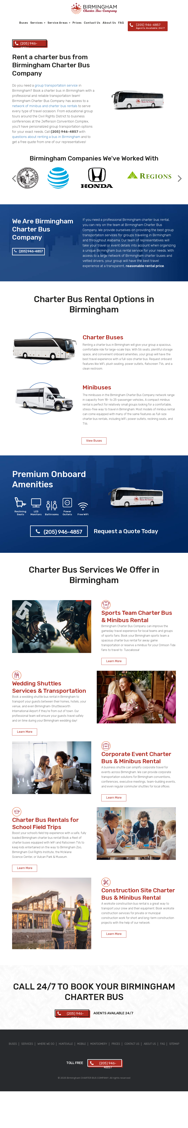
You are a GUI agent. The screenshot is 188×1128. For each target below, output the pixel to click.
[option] (27, 178)
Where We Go (45, 1043)
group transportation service (56, 85)
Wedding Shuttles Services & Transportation (49, 687)
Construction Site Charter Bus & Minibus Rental (138, 894)
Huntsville (66, 1043)
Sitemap (174, 1043)
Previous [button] (14, 175)
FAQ (121, 22)
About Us (109, 22)
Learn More (114, 661)
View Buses (94, 440)
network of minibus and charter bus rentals (44, 106)
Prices (77, 22)
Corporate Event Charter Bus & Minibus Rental (136, 758)
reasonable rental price (145, 266)
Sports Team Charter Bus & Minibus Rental (136, 616)
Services (37, 22)
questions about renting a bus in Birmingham (46, 137)
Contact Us (92, 22)
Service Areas (59, 22)
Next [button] (179, 175)
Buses (23, 22)
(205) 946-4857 (28, 251)
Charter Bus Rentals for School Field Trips (45, 823)
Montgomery (98, 1043)
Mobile (81, 1043)
